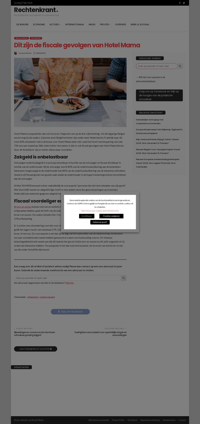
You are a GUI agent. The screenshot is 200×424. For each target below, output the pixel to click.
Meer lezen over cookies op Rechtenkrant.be (100, 211)
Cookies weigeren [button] (111, 216)
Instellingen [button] (87, 216)
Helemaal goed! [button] (100, 222)
